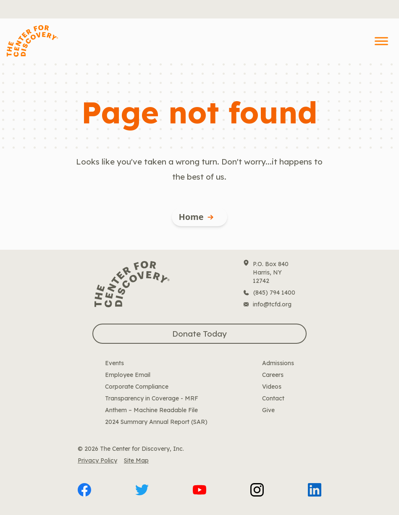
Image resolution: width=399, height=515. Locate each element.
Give (268, 410)
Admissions (278, 363)
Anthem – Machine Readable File (151, 410)
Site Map (136, 460)
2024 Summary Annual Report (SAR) (156, 422)
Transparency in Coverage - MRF (151, 398)
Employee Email (127, 375)
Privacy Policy (97, 460)
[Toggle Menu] (381, 41)
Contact (273, 398)
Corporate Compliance (136, 386)
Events (114, 363)
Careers (273, 375)
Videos (271, 386)
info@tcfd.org (272, 304)
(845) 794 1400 (274, 292)
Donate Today (199, 334)
